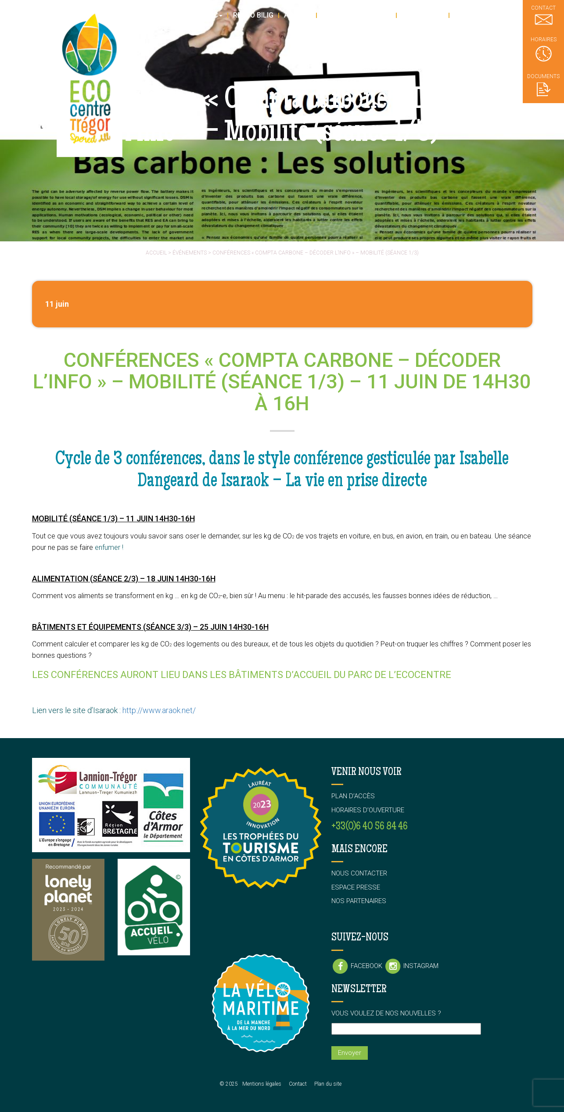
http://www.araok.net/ (159, 710)
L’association (481, 15)
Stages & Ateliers (356, 15)
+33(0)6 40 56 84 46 (369, 826)
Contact (298, 1084)
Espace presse (355, 887)
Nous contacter (359, 873)
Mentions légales (261, 1084)
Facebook (357, 966)
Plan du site (327, 1084)
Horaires (544, 48)
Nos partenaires (358, 901)
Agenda (297, 15)
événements (189, 253)
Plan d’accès (353, 796)
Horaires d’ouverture (367, 810)
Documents (543, 85)
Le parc (207, 15)
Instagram (411, 966)
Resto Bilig (253, 15)
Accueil (156, 253)
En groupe (423, 15)
